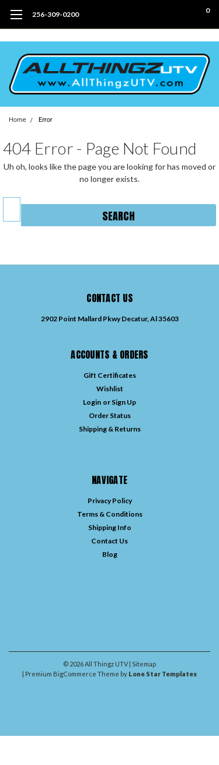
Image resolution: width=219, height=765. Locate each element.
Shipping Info (109, 527)
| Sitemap (142, 664)
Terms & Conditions (109, 514)
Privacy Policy (110, 500)
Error (46, 120)
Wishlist (109, 388)
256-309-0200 (55, 14)
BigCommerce (74, 674)
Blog (109, 554)
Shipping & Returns (110, 428)
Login (92, 402)
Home (17, 120)
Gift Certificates (110, 375)
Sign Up (124, 402)
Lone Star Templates (162, 674)
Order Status (110, 415)
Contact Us (109, 540)
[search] (160, 14)
